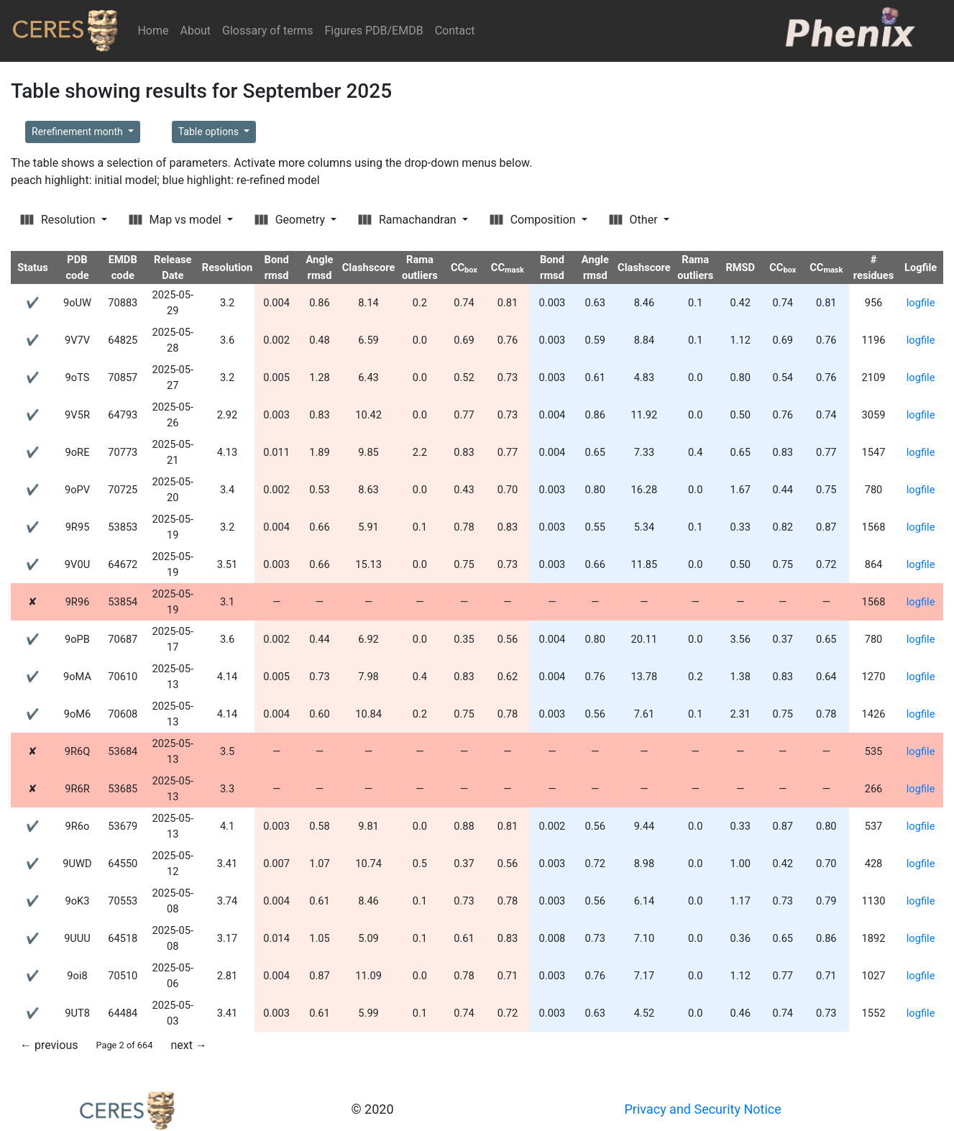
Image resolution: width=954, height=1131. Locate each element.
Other (635, 219)
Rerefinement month (78, 131)
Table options (210, 131)
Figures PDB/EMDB (373, 30)
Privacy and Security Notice (703, 1109)
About (195, 30)
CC (464, 267)
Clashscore (368, 267)
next (188, 1045)
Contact (455, 30)
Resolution (59, 219)
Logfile (920, 267)
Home (155, 29)
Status (32, 267)
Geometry (291, 219)
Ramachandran (408, 219)
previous (49, 1045)
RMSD (740, 267)
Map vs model (176, 219)
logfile (921, 302)
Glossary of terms (267, 30)
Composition (534, 219)
